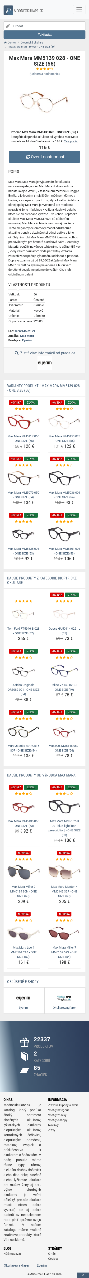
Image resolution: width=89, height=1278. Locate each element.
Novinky (53, 1125)
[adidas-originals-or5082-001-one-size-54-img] (23, 670)
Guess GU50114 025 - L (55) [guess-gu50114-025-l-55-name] (64, 631)
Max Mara (27, 336)
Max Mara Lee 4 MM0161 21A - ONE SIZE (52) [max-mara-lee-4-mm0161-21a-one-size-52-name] (23, 952)
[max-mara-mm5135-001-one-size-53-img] (23, 534)
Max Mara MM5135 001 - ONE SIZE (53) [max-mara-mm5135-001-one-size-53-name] (23, 551)
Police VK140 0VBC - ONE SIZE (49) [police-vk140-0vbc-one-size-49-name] (64, 687)
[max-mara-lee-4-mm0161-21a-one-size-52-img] (23, 933)
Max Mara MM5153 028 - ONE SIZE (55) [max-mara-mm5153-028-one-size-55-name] (64, 438)
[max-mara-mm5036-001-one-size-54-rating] (64, 465)
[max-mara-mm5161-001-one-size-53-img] (64, 534)
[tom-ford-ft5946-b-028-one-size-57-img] (23, 614)
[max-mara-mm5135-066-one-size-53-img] (23, 807)
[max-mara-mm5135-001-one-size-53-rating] (23, 521)
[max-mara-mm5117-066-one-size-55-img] (23, 422)
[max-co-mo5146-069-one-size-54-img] (64, 731)
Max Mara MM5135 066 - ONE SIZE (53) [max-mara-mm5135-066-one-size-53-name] (23, 823)
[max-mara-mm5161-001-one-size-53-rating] (64, 521)
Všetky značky (57, 1115)
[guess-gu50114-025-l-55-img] (64, 614)
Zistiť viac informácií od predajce (44, 360)
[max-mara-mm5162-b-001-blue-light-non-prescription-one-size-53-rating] (64, 793)
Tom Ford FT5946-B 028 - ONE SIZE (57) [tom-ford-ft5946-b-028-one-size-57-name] (23, 631)
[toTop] (83, 1275)
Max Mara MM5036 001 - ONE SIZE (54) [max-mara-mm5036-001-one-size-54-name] (64, 495)
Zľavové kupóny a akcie (63, 1105)
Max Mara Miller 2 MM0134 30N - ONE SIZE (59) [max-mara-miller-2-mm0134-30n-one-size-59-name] (23, 891)
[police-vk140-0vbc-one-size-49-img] (64, 670)
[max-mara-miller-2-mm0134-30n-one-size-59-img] (23, 872)
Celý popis (71, 141)
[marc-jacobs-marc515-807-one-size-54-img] (23, 731)
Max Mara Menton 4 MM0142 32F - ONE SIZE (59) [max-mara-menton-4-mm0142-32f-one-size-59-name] (64, 891)
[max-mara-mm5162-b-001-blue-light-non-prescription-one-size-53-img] (64, 807)
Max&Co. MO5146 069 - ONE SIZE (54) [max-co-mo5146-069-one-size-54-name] (64, 748)
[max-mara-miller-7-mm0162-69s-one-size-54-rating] (64, 920)
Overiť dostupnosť (44, 157)
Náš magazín (12, 1253)
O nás (52, 1253)
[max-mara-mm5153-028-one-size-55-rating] (64, 409)
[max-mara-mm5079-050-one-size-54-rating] (23, 465)
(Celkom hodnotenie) (44, 74)
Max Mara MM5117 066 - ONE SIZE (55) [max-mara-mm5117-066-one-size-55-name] (23, 438)
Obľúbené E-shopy (22, 981)
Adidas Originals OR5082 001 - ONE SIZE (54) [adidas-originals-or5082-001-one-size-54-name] (23, 689)
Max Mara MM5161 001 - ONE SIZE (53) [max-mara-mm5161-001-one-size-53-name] (64, 551)
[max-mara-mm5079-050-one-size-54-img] (23, 478)
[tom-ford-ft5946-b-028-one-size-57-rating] (23, 601)
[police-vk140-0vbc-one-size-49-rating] (64, 657)
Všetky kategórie (58, 1110)
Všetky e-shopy (57, 1120)
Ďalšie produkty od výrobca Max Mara (41, 775)
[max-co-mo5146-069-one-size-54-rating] (64, 718)
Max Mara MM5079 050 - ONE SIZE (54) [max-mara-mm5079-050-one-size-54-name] (23, 495)
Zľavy (51, 1130)
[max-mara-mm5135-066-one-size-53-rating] (23, 793)
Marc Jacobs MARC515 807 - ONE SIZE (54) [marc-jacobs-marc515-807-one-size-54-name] (23, 748)
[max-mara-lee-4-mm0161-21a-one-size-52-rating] (23, 920)
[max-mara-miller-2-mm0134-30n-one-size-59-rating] (23, 859)
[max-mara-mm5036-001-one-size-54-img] (64, 478)
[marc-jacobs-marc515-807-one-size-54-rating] (23, 718)
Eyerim (27, 340)
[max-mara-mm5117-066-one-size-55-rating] (23, 409)
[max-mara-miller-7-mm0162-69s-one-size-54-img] (64, 933)
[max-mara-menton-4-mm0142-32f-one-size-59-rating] (64, 859)
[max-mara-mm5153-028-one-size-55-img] (64, 422)
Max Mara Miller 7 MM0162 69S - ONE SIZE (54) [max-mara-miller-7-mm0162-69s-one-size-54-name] (64, 952)
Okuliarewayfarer (16, 1265)
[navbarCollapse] (79, 9)
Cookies (53, 1258)
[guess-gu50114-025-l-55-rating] (64, 601)
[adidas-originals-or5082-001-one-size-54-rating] (23, 657)
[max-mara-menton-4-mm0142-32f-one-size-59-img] (64, 872)
